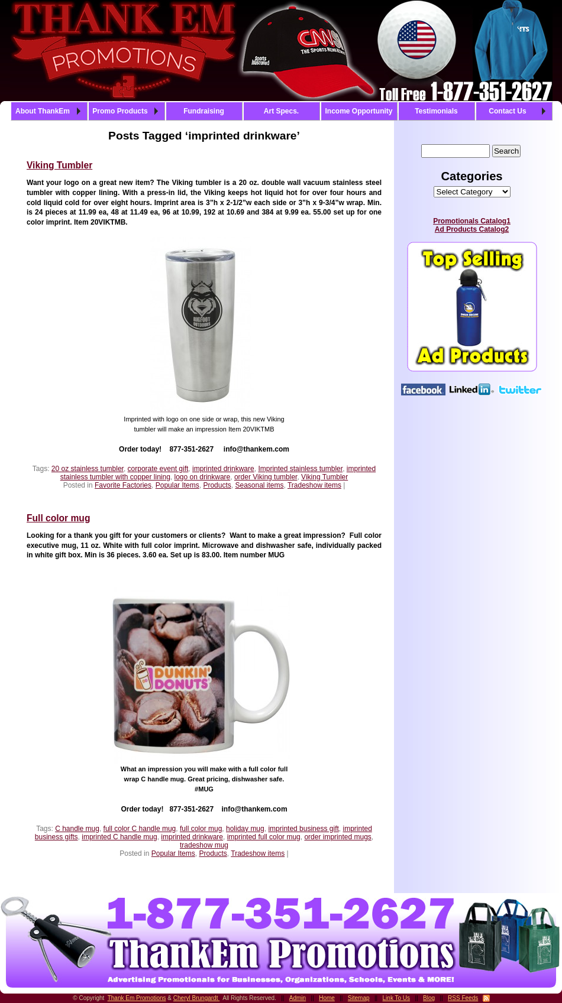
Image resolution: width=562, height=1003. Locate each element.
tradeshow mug (204, 845)
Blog (429, 998)
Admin (297, 998)
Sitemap (359, 998)
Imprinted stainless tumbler (300, 469)
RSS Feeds (463, 998)
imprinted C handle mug (119, 837)
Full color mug (58, 518)
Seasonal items (259, 485)
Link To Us (397, 998)
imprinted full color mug (264, 837)
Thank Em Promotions (137, 998)
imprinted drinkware (223, 469)
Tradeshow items (314, 485)
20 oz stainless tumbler (87, 469)
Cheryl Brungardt (196, 998)
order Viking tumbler (266, 477)
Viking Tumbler (59, 165)
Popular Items (177, 485)
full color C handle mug (140, 829)
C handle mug (77, 829)
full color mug (201, 829)
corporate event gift (158, 469)
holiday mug (245, 829)
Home (327, 998)
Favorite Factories (123, 485)
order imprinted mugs (337, 837)
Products (217, 485)
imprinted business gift (303, 829)
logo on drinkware (203, 477)
